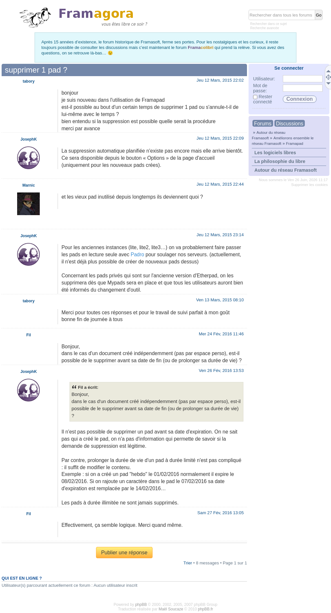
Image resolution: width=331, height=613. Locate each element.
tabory (29, 81)
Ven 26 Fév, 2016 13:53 (221, 370)
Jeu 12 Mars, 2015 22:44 (220, 184)
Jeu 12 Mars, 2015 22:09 (220, 138)
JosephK (28, 139)
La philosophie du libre (279, 161)
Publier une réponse (124, 552)
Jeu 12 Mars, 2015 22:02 (220, 80)
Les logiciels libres (275, 152)
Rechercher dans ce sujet (268, 24)
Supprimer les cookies (309, 185)
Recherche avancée (264, 28)
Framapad (294, 143)
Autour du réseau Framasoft (285, 170)
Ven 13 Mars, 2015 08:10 (220, 299)
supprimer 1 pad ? (36, 69)
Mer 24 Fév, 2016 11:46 (221, 333)
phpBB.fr (205, 609)
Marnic (28, 185)
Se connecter (289, 68)
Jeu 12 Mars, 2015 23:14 (220, 234)
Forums (263, 123)
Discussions (289, 123)
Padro (137, 254)
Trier (188, 563)
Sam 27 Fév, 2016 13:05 (221, 512)
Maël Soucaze (171, 609)
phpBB (141, 604)
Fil (28, 335)
